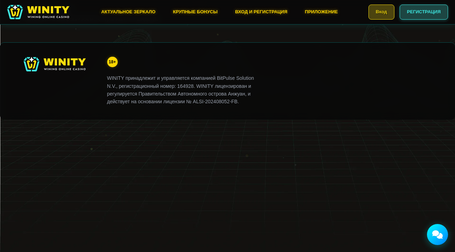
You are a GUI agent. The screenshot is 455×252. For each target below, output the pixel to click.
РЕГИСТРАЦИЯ (424, 11)
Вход (381, 11)
